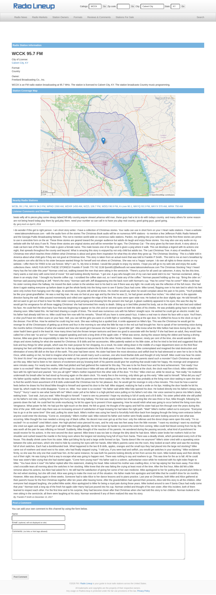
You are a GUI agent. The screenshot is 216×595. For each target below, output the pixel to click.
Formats (78, 17)
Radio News (20, 17)
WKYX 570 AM (159, 206)
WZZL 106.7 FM (92, 206)
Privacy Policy (143, 591)
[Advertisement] (108, 33)
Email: (29, 522)
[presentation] (37, 567)
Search (200, 17)
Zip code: (111, 6)
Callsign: (84, 6)
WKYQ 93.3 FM (141, 206)
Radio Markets (39, 17)
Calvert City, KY (20, 62)
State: (167, 6)
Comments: (29, 531)
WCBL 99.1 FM (20, 206)
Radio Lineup (86, 583)
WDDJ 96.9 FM (110, 206)
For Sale (125, 17)
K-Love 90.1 (125, 206)
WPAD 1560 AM (55, 206)
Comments (99, 17)
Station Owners (60, 17)
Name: (15, 514)
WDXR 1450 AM (73, 206)
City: (138, 6)
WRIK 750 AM (175, 206)
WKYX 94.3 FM (37, 206)
